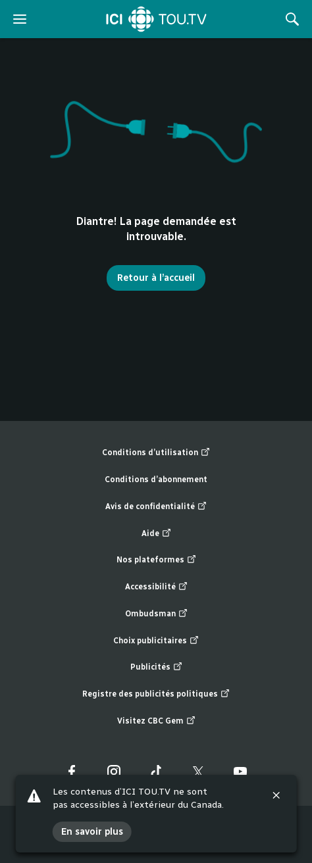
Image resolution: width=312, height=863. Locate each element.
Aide (156, 533)
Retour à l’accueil (156, 278)
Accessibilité (156, 587)
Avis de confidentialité (156, 506)
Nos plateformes (156, 560)
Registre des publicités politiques (156, 694)
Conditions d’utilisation (156, 452)
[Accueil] (156, 19)
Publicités (156, 667)
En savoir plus (92, 831)
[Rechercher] (292, 19)
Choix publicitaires (156, 641)
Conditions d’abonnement (156, 479)
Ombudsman (156, 614)
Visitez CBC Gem (156, 721)
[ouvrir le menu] (19, 19)
